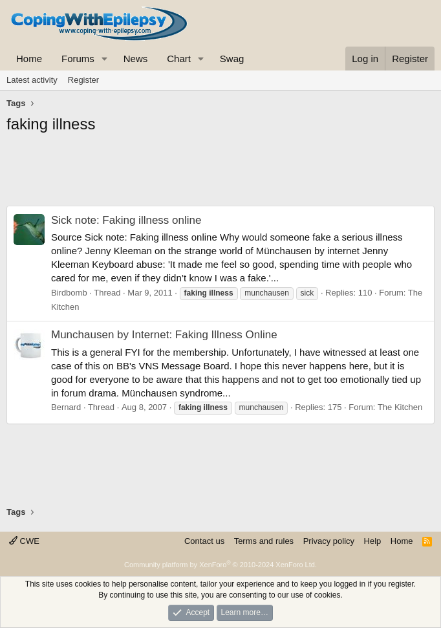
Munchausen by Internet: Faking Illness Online (164, 335)
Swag (232, 58)
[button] (105, 58)
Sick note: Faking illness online (126, 220)
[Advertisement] (220, 173)
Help (373, 541)
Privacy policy (328, 541)
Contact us (204, 541)
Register (83, 80)
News (136, 58)
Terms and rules (264, 541)
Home (29, 58)
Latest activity (32, 80)
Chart (179, 58)
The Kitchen (400, 407)
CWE (24, 541)
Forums (77, 58)
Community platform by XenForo (220, 564)
